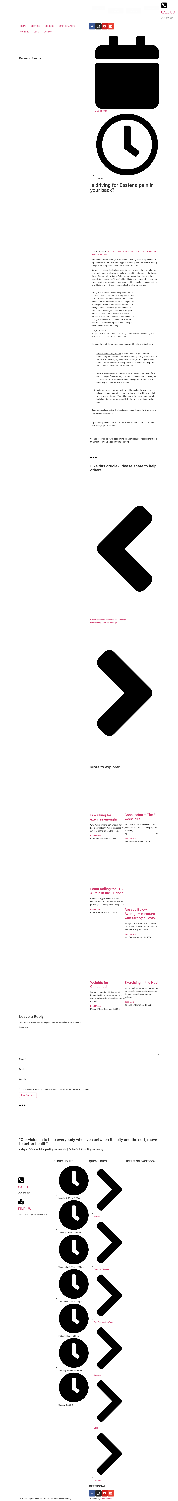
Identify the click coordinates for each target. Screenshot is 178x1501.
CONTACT (48, 32)
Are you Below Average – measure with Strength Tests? (141, 913)
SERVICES (35, 26)
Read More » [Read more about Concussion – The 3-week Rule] (130, 838)
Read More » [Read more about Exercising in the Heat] (130, 1002)
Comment (24, 1027)
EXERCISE (49, 26)
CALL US (168, 12)
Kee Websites (106, 1499)
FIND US (24, 1209)
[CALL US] (164, 5)
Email (22, 1069)
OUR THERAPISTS (67, 26)
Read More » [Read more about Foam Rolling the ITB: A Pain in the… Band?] (95, 909)
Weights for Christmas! (99, 985)
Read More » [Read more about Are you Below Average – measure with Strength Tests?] (130, 934)
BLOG (36, 32)
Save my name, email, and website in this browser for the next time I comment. (56, 1089)
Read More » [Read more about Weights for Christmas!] (95, 1006)
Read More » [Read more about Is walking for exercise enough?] (95, 835)
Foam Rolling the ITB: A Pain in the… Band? (107, 891)
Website (22, 1079)
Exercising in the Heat (142, 983)
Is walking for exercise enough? (104, 817)
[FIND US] (21, 1202)
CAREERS (24, 32)
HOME (23, 26)
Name (22, 1059)
